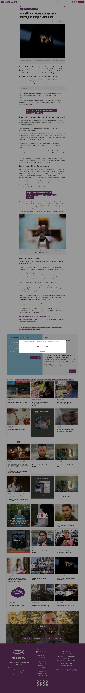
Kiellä (47, 346)
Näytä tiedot (42, 351)
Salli (38, 346)
